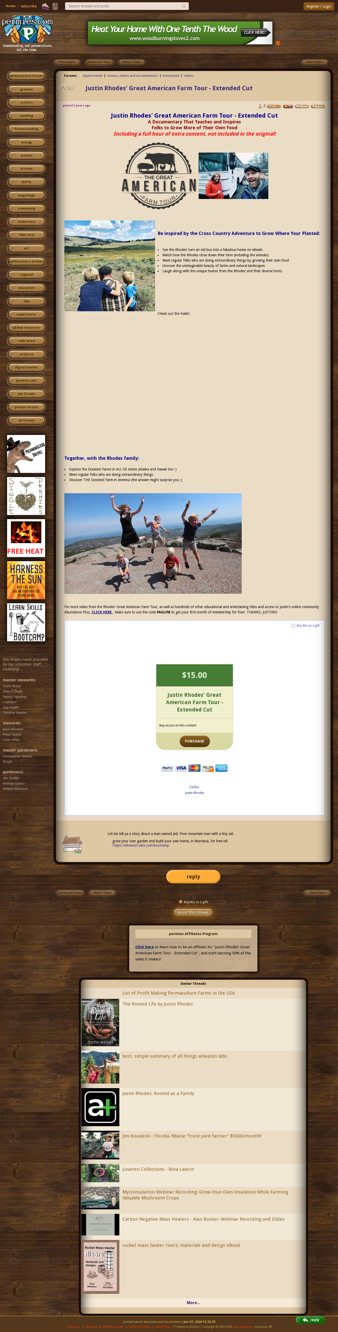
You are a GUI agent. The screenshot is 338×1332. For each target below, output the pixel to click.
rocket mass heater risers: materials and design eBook (181, 1245)
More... (193, 1302)
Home (10, 6)
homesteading (26, 129)
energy (26, 142)
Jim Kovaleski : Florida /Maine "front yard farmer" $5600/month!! (191, 1136)
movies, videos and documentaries (132, 76)
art (26, 248)
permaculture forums (26, 76)
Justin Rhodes (194, 793)
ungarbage (26, 195)
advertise (91, 1326)
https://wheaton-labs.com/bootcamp (141, 845)
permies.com (26, 380)
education (26, 288)
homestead (171, 76)
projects (26, 354)
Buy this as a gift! (193, 902)
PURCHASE (194, 741)
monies (26, 155)
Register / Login (319, 6)
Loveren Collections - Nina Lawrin (158, 1169)
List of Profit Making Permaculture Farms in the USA (178, 993)
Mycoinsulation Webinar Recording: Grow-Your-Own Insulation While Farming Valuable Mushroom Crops (205, 1194)
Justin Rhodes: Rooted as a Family (158, 1093)
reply (193, 876)
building (26, 116)
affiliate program (113, 1326)
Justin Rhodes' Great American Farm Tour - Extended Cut (169, 88)
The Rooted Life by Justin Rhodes (157, 1004)
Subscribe (29, 6)
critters (26, 102)
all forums (26, 420)
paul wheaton (243, 1326)
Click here (144, 947)
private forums (27, 407)
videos (189, 76)
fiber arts (26, 235)
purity (26, 182)
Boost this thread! (193, 912)
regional (26, 275)
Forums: (71, 76)
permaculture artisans (26, 261)
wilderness (26, 222)
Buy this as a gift (308, 625)
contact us (73, 1326)
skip (27, 301)
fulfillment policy (140, 1326)
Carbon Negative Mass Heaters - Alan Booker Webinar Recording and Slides (203, 1219)
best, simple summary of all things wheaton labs (174, 1056)
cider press (26, 341)
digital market (26, 367)
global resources (26, 328)
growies (26, 89)
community (26, 208)
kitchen (27, 169)
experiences (26, 314)
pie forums (26, 394)
